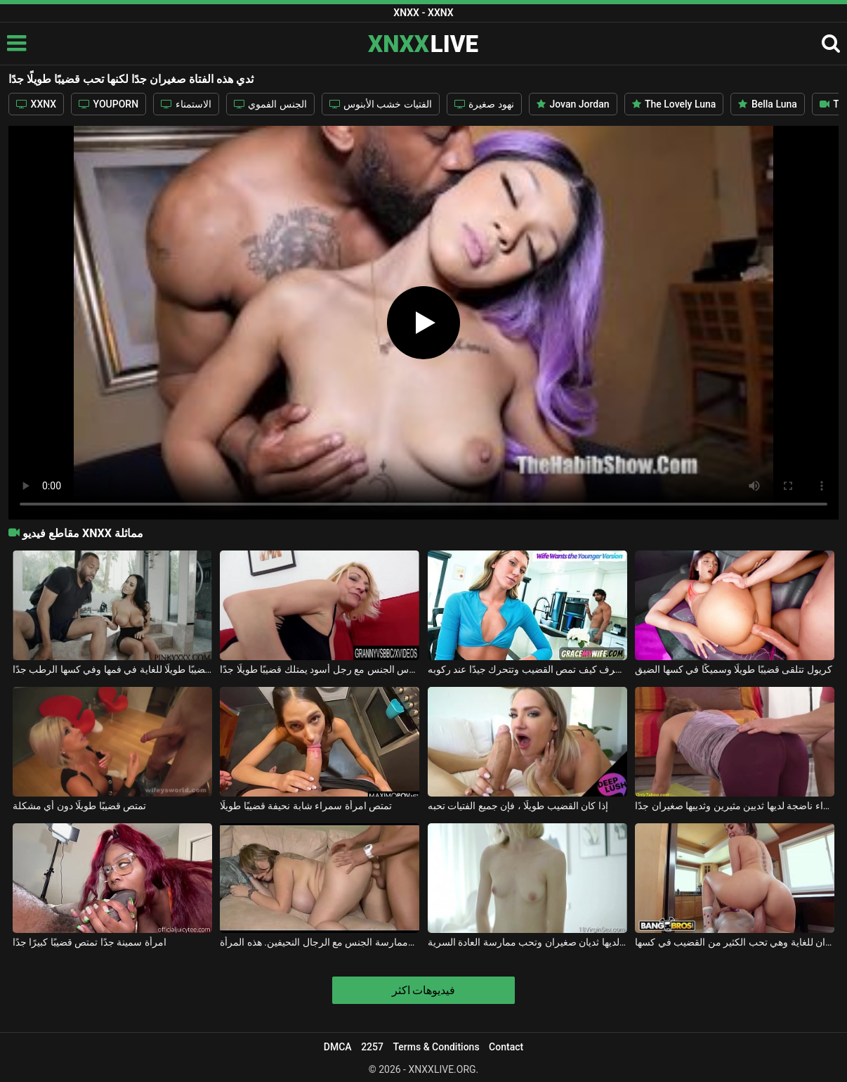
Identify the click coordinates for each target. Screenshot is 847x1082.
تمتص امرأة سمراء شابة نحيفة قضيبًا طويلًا (306, 805)
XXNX (36, 104)
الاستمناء (186, 104)
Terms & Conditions (436, 1046)
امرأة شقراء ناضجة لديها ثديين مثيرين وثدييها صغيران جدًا (734, 805)
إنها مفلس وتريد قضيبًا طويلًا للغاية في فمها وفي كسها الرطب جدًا (112, 669)
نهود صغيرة (484, 104)
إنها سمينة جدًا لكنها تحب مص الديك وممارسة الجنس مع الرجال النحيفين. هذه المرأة (319, 942)
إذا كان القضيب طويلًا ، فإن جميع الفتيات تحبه (518, 805)
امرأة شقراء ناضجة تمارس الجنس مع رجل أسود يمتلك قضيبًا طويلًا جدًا (319, 669)
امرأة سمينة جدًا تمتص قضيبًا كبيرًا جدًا (89, 942)
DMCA (338, 1046)
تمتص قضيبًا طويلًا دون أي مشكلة (79, 805)
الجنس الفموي (270, 104)
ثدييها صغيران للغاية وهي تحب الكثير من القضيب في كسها (734, 942)
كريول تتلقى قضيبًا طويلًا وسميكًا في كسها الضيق (733, 669)
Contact (506, 1046)
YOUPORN (108, 104)
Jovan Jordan (573, 104)
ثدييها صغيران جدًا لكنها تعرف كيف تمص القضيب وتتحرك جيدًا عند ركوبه (527, 669)
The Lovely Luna (674, 104)
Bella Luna (767, 104)
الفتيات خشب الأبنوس (380, 104)
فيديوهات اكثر (424, 990)
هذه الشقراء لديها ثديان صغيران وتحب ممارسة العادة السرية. (527, 942)
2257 (372, 1046)
